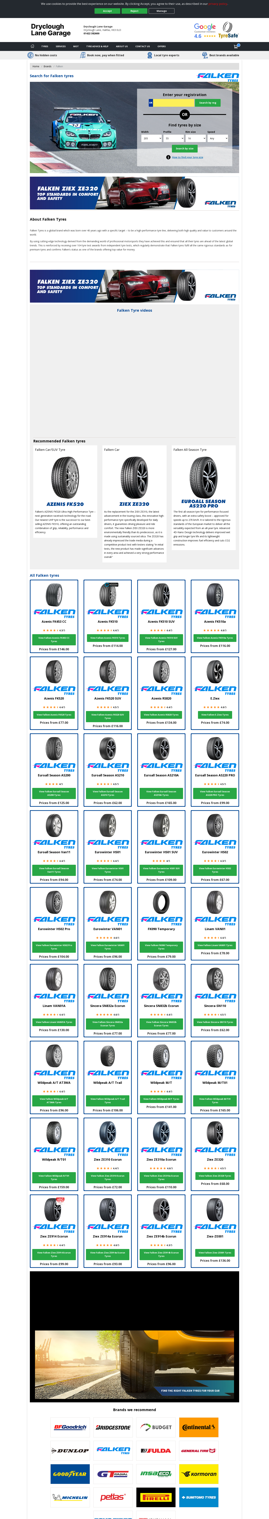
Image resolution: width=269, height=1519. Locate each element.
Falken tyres (73, 440)
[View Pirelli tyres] (156, 1497)
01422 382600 (91, 33)
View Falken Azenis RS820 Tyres (161, 714)
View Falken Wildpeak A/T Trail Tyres (108, 1101)
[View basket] (236, 46)
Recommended (47, 440)
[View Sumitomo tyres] (199, 1497)
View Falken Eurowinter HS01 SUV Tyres (161, 870)
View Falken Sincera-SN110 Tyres (215, 1022)
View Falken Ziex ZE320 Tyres (215, 1175)
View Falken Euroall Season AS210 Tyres (108, 793)
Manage (162, 11)
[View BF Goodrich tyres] (70, 1427)
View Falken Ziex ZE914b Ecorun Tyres (161, 1254)
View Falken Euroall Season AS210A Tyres (161, 793)
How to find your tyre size (187, 157)
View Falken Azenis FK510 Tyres (107, 637)
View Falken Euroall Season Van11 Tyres (54, 870)
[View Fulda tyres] (156, 1451)
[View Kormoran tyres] (199, 1474)
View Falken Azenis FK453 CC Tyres (53, 639)
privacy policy (217, 4)
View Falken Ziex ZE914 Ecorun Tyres (54, 1254)
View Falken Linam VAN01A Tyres (54, 1022)
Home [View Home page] (35, 66)
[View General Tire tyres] (199, 1451)
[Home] (32, 46)
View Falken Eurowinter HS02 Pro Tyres (54, 947)
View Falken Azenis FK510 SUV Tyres (161, 639)
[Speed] (217, 138)
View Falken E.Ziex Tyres (215, 714)
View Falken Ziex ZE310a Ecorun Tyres (161, 1177)
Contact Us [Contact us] (142, 46)
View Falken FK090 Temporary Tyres (161, 947)
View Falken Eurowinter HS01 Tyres (108, 870)
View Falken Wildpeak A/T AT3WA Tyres (54, 1101)
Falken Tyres (54, 219)
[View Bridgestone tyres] (113, 1427)
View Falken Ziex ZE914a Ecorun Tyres (107, 1254)
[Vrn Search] (171, 103)
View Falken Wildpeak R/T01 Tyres (54, 1177)
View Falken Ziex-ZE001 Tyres (215, 1252)
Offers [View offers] (161, 46)
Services (61, 46)
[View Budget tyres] (156, 1427)
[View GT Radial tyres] (113, 1474)
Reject (134, 11)
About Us (122, 46)
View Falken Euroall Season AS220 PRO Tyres (215, 793)
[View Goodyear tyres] (70, 1474)
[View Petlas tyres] (113, 1497)
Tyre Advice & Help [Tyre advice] (97, 46)
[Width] (151, 138)
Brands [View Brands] (47, 66)
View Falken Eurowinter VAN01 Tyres (108, 947)
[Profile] (173, 138)
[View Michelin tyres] (70, 1497)
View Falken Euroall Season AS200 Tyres (54, 793)
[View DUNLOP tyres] (70, 1451)
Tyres (44, 46)
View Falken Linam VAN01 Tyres (215, 945)
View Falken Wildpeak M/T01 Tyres (215, 1101)
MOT (76, 46)
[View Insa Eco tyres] (156, 1474)
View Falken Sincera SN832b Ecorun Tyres (161, 1024)
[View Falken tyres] (113, 1451)
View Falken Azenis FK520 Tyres (54, 714)
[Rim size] (195, 138)
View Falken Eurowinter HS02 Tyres (215, 870)
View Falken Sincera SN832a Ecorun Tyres (107, 1024)
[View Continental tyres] (199, 1427)
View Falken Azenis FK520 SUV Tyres (107, 716)
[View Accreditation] (228, 29)
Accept (107, 11)
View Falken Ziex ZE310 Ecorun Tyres (107, 1177)
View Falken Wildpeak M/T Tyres (161, 1099)
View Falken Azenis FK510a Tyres (215, 637)
